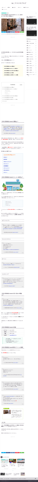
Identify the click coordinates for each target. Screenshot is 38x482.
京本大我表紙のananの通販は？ (9, 87)
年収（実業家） (32, 67)
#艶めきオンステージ (7, 129)
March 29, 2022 (15, 232)
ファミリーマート (8, 91)
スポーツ (20, 7)
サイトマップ (4, 9)
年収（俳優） (32, 61)
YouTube (32, 41)
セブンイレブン (7, 90)
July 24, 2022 (13, 133)
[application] (32, 22)
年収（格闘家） (32, 70)
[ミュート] (34, 23)
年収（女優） (32, 63)
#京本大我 (8, 396)
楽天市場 (5, 159)
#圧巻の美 (13, 128)
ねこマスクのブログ (19, 3)
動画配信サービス (32, 52)
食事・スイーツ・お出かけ (32, 75)
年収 (9, 7)
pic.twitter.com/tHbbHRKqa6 (8, 283)
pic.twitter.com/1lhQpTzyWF (14, 130)
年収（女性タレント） (32, 65)
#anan (7, 127)
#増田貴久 (7, 249)
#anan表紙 (7, 130)
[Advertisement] (12, 44)
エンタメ (32, 45)
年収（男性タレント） (32, 72)
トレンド (4, 7)
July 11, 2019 (19, 307)
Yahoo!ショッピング (7, 161)
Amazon (5, 157)
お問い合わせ (26, 7)
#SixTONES (12, 396)
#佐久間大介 (7, 228)
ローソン (6, 92)
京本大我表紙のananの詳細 (8, 97)
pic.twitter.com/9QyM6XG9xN (8, 305)
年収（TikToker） (32, 54)
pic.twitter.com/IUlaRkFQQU (14, 249)
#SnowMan (11, 228)
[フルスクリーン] (35, 23)
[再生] (27, 23)
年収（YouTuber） (32, 56)
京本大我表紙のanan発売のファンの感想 (10, 99)
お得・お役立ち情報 (32, 43)
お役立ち (14, 7)
